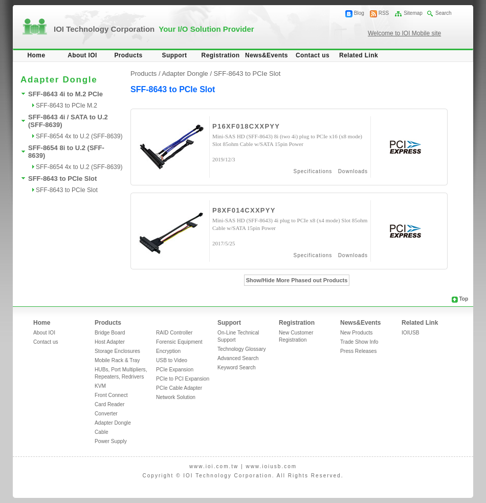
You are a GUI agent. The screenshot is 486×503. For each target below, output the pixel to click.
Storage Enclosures (117, 351)
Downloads (353, 171)
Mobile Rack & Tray (117, 360)
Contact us (312, 55)
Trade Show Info (359, 342)
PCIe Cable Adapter (179, 388)
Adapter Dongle (113, 423)
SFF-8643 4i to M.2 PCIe (65, 94)
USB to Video (171, 360)
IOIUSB (410, 333)
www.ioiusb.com (271, 466)
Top (463, 299)
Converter (106, 413)
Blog (359, 13)
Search (443, 13)
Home (37, 55)
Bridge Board (110, 333)
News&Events (266, 55)
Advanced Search (237, 358)
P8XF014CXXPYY (244, 210)
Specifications (313, 171)
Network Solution (175, 397)
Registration (221, 55)
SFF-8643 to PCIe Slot (62, 178)
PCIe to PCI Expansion (182, 379)
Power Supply (111, 441)
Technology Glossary (241, 349)
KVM (100, 386)
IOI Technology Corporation (154, 29)
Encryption (168, 351)
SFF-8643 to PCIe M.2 (66, 105)
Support (174, 55)
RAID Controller (174, 333)
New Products (356, 333)
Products (128, 55)
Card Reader (109, 404)
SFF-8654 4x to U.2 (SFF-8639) (79, 136)
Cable (101, 432)
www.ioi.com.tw (213, 466)
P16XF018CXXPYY (246, 126)
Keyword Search (236, 367)
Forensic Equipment (179, 342)
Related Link (358, 55)
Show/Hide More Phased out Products (297, 280)
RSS (384, 13)
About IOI (82, 55)
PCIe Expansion (174, 369)
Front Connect (111, 395)
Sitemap (413, 13)
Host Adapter (110, 342)
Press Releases (358, 351)
